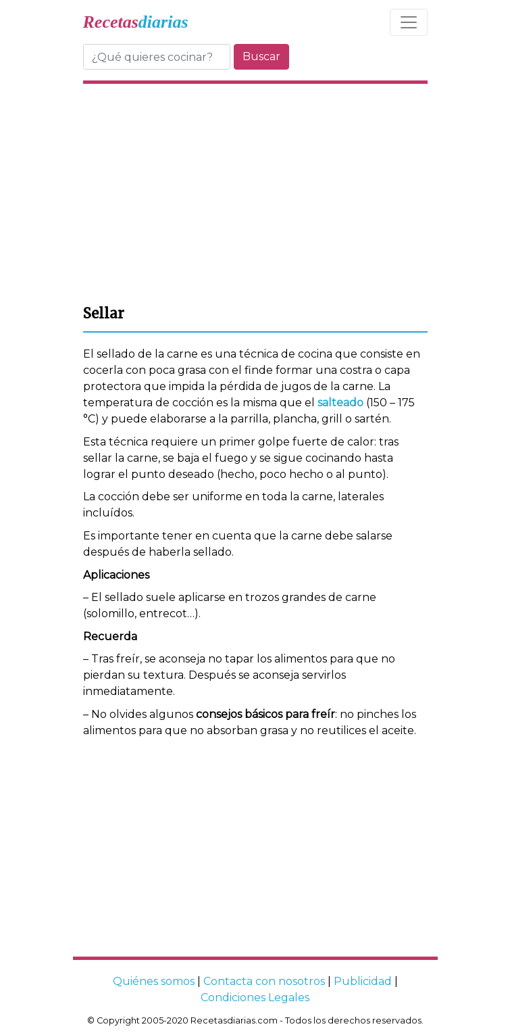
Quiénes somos (154, 981)
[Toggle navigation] (409, 22)
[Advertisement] (255, 192)
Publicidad (363, 981)
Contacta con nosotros (264, 981)
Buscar (261, 56)
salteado (340, 402)
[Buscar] (156, 57)
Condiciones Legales (255, 997)
